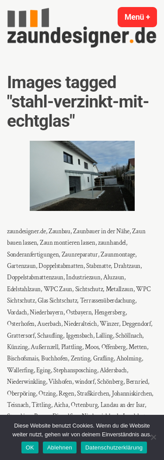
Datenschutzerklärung (114, 447)
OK (30, 447)
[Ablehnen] (153, 437)
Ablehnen (59, 447)
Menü (141, 16)
